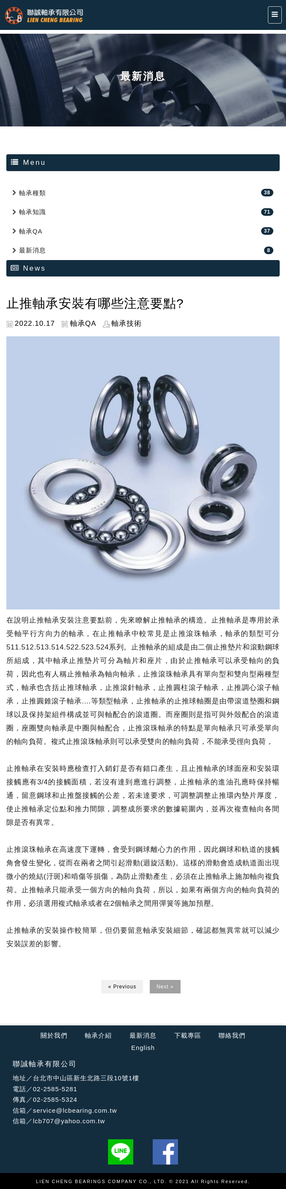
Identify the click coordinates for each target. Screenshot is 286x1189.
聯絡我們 (232, 1035)
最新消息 (32, 250)
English (143, 1047)
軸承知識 (32, 211)
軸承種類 (32, 192)
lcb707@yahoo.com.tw (69, 1121)
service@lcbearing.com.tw (75, 1110)
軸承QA (31, 231)
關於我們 (53, 1035)
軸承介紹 (98, 1035)
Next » (165, 987)
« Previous (122, 987)
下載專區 (187, 1035)
